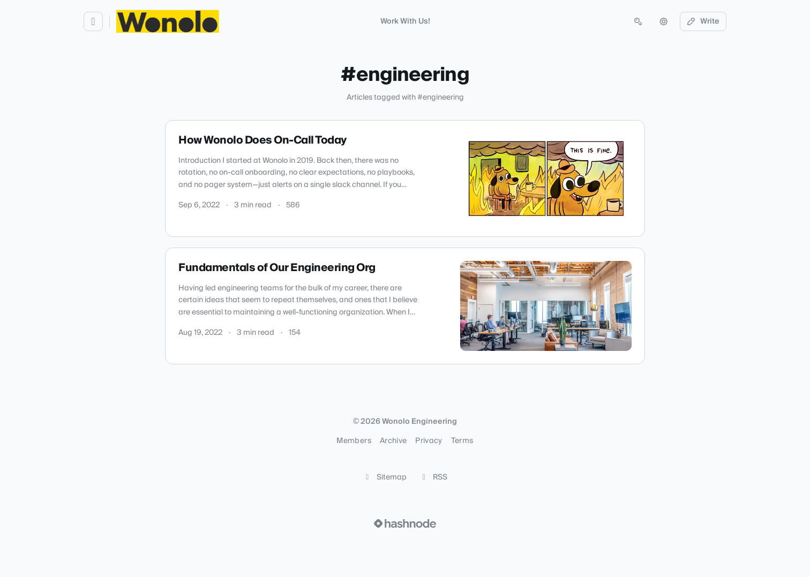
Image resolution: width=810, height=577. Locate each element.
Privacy (428, 440)
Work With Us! (405, 21)
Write (703, 21)
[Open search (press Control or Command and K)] (638, 21)
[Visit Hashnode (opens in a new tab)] (405, 523)
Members (353, 440)
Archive (393, 440)
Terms (462, 440)
